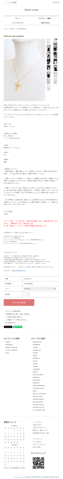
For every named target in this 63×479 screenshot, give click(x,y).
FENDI (35, 355)
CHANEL (35, 347)
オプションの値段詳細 (13, 311)
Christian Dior (37, 350)
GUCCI (35, 361)
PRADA (35, 372)
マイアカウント (37, 439)
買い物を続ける (11, 322)
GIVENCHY (36, 358)
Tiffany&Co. (36, 377)
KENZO (35, 364)
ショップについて (18, 23)
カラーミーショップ (20, 477)
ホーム (17, 18)
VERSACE (36, 383)
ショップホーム (37, 422)
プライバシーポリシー (39, 444)
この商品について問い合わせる (16, 320)
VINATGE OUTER (38, 405)
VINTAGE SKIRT (38, 402)
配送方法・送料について (40, 430)
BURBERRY (36, 345)
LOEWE (35, 366)
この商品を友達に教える (14, 317)
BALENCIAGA (37, 342)
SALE (7, 353)
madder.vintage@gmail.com (19, 270)
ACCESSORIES (21, 28)
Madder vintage (32, 10)
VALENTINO (36, 380)
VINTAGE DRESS (38, 399)
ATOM (38, 447)
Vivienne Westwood (39, 385)
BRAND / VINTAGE (11, 347)
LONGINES (36, 369)
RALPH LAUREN (38, 375)
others (35, 391)
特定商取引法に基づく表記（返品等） (18, 314)
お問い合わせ (45, 23)
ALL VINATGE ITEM (39, 410)
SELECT (12, 28)
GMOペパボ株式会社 (43, 477)
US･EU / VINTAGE (11, 350)
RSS (34, 447)
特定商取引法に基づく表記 (41, 433)
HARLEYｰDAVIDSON (39, 394)
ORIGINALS (9, 345)
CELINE (35, 353)
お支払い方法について (39, 427)
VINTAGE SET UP (38, 407)
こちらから (21, 232)
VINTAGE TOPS (38, 396)
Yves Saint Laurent (38, 388)
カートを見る (37, 442)
